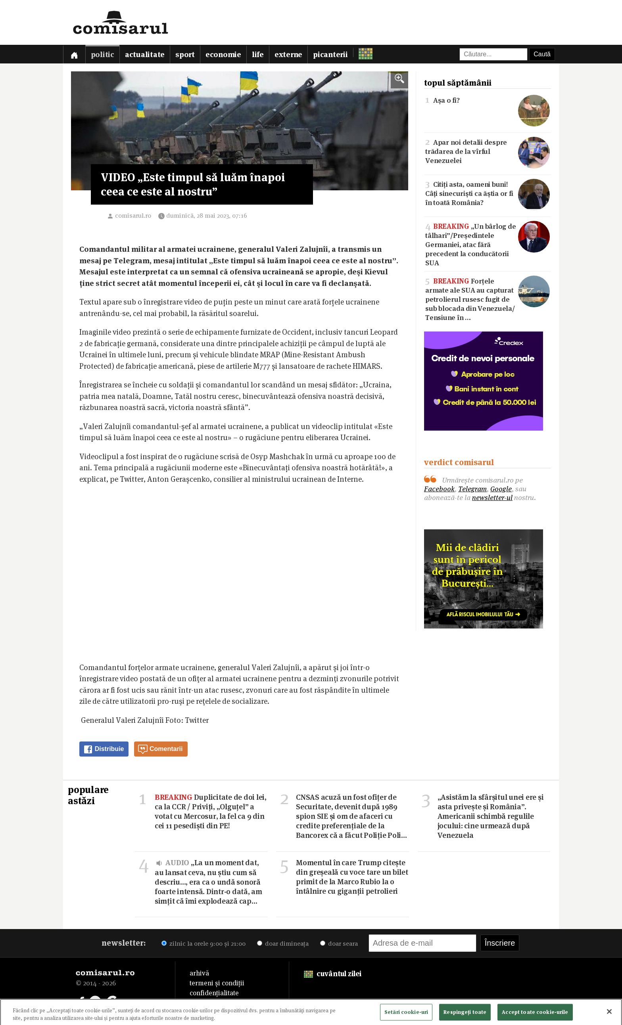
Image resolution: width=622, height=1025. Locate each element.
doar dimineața (283, 943)
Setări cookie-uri (406, 1013)
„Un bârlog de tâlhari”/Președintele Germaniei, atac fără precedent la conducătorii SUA (487, 244)
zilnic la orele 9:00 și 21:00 (203, 943)
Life (258, 54)
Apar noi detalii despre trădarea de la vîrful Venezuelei (487, 151)
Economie (223, 54)
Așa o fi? (487, 100)
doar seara (339, 943)
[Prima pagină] (74, 54)
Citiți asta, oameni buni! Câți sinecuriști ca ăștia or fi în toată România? (487, 193)
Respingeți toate (464, 1013)
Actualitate (145, 54)
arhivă (199, 973)
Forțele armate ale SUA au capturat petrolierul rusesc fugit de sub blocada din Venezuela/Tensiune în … (487, 299)
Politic (102, 54)
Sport (185, 54)
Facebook (439, 489)
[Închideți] (609, 1013)
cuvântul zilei (332, 973)
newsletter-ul (492, 497)
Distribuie (103, 749)
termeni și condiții (217, 983)
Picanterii (330, 54)
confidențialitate (214, 993)
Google (501, 489)
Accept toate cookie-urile (535, 1013)
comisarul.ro (133, 215)
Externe (288, 54)
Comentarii (160, 749)
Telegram (472, 489)
